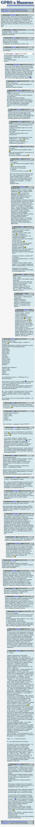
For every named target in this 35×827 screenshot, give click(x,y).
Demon (20, 121)
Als (15, 537)
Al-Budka (14, 570)
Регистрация (26, 5)
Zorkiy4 (13, 560)
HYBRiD (18, 650)
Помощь (14, 5)
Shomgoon (13, 15)
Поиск (19, 5)
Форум (9, 5)
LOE (12, 30)
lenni (22, 226)
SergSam (22, 186)
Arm (14, 54)
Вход (32, 5)
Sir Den (14, 38)
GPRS (6, 9)
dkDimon (14, 501)
